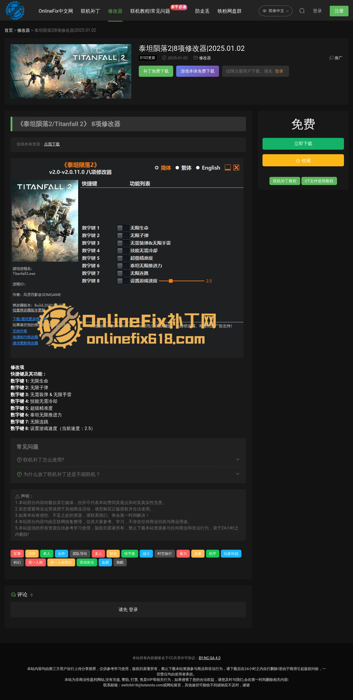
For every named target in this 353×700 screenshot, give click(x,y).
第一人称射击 (61, 562)
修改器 (115, 11)
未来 (198, 554)
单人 (46, 554)
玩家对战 (231, 554)
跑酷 (120, 562)
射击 (113, 554)
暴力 (183, 554)
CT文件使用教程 (319, 181)
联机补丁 (90, 11)
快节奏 (129, 554)
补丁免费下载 (156, 71)
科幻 (17, 562)
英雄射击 (87, 562)
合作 (61, 554)
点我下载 (52, 144)
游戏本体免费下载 (198, 71)
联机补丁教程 (285, 181)
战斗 (146, 554)
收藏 (303, 160)
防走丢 (202, 11)
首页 (9, 30)
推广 (338, 58)
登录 (279, 71)
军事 (17, 554)
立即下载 (303, 143)
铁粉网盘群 (230, 11)
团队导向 (80, 554)
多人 (98, 554)
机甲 (212, 554)
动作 (32, 554)
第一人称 (35, 562)
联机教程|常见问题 (158, 9)
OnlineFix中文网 (56, 11)
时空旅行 (164, 554)
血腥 (105, 562)
